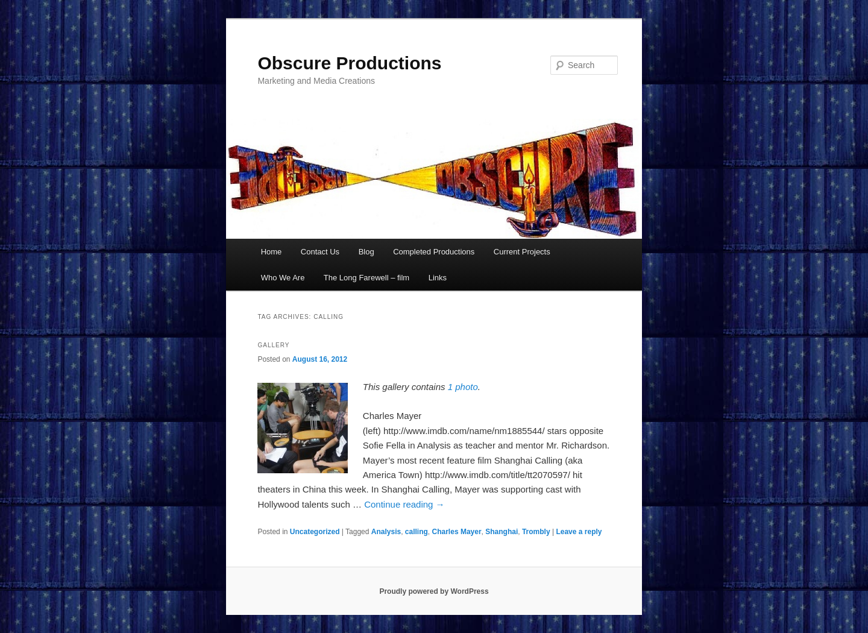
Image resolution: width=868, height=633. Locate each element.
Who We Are (283, 277)
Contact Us (320, 251)
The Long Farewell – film (366, 277)
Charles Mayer (457, 532)
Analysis (386, 532)
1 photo (463, 387)
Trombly (536, 532)
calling (416, 532)
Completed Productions (433, 251)
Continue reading (404, 504)
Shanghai (501, 532)
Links (438, 277)
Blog (366, 251)
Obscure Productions (349, 63)
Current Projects (522, 251)
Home (271, 251)
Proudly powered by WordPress (433, 591)
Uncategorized (315, 532)
